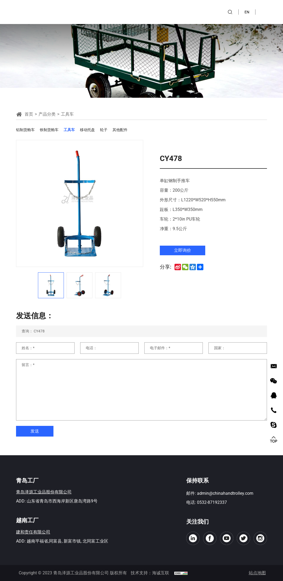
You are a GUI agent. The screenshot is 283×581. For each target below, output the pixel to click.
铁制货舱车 (49, 130)
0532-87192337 (212, 502)
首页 (29, 114)
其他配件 (120, 130)
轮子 (103, 130)
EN (247, 12)
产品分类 (47, 114)
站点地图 (257, 572)
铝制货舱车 (25, 130)
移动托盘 (87, 130)
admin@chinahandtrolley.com (225, 493)
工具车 (69, 130)
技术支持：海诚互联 (150, 572)
